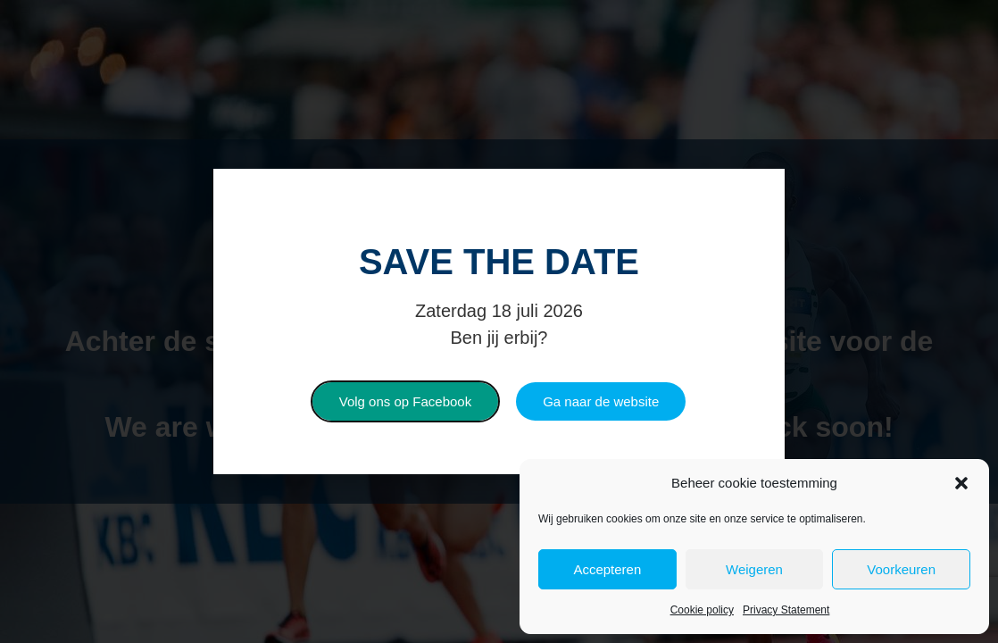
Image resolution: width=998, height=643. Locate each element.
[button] (961, 483)
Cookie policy (702, 610)
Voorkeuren (901, 569)
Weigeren (754, 569)
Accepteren (607, 569)
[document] (499, 321)
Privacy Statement (786, 610)
